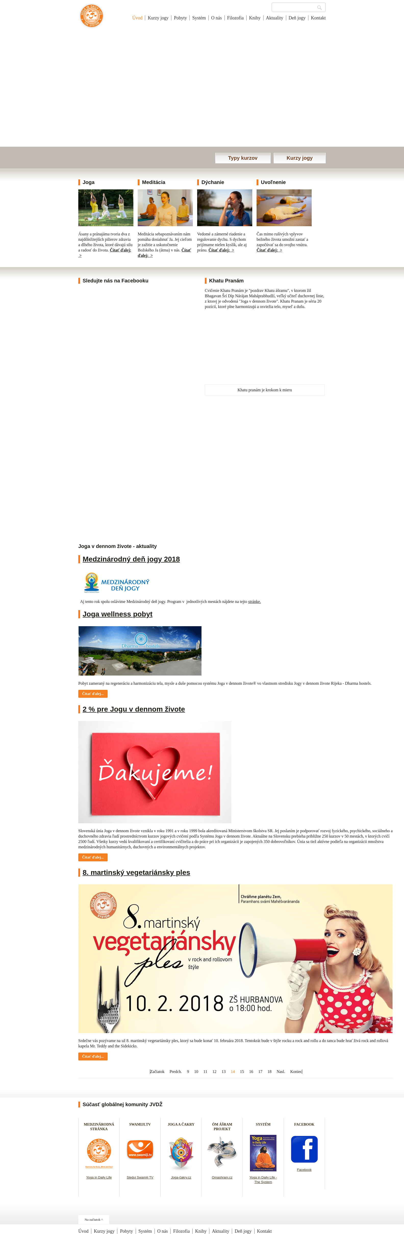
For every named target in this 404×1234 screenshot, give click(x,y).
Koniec (296, 1071)
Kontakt (318, 17)
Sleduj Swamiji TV (140, 1177)
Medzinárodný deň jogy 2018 (131, 559)
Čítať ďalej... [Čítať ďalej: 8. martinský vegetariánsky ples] (93, 1056)
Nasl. (281, 1071)
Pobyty (180, 17)
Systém (199, 17)
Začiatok (157, 1071)
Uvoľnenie (273, 182)
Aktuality (274, 17)
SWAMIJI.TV (140, 1124)
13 (224, 1071)
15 (242, 1071)
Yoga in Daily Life (99, 1177)
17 (260, 1071)
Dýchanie (212, 182)
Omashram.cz (222, 1177)
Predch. (176, 1071)
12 (214, 1071)
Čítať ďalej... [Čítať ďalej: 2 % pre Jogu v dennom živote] (93, 857)
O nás (216, 17)
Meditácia (153, 182)
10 (196, 1071)
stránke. (254, 601)
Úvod (137, 17)
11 (205, 1071)
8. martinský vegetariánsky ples (136, 872)
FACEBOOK (304, 1124)
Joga (89, 182)
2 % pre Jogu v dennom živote (134, 709)
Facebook (304, 1170)
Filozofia (235, 17)
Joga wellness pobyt (118, 614)
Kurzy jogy (158, 17)
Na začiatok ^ (94, 1219)
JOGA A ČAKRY (181, 1124)
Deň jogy (297, 17)
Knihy (255, 17)
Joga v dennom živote (91, 18)
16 (251, 1071)
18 (270, 1071)
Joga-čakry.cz (181, 1177)
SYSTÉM (263, 1124)
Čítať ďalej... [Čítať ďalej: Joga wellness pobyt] (93, 694)
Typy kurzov (243, 158)
